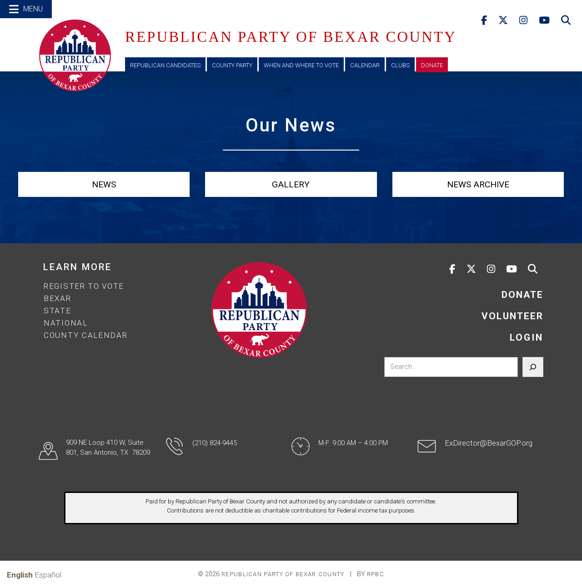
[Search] (532, 367)
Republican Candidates (165, 65)
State (57, 310)
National (66, 322)
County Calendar (86, 335)
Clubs (400, 65)
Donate (432, 65)
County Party (232, 65)
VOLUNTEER (512, 316)
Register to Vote (84, 286)
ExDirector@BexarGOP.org (488, 442)
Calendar (365, 65)
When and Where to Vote (301, 65)
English (20, 574)
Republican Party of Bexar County (283, 574)
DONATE (522, 294)
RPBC (375, 574)
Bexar (57, 298)
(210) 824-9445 (214, 443)
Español (48, 574)
